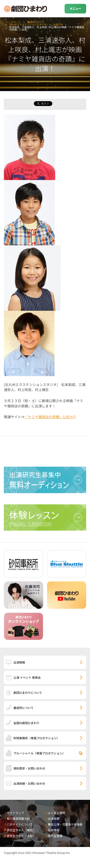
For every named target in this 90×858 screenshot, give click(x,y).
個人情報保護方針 (18, 818)
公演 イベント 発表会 (27, 677)
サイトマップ (15, 813)
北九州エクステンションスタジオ (28, 24)
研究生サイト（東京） (21, 830)
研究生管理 (55, 836)
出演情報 (19, 662)
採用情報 (54, 830)
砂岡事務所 (36, 738)
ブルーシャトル (39, 753)
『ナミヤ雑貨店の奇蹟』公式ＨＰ (50, 416)
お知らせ (58, 24)
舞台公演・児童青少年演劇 (65, 824)
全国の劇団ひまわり (26, 723)
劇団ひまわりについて (27, 692)
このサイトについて (20, 824)
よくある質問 (56, 813)
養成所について (35, 22)
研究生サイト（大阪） (21, 836)
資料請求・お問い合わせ (29, 768)
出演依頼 (54, 818)
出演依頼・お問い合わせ (29, 783)
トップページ (13, 22)
